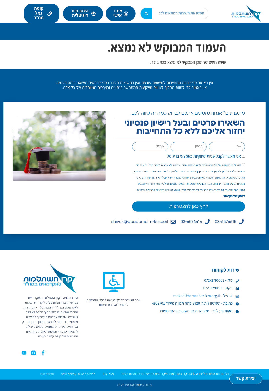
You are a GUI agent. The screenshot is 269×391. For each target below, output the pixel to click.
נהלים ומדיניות (21, 27)
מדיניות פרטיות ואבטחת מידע (78, 374)
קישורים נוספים (129, 32)
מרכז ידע (57, 27)
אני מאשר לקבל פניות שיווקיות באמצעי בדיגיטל (204, 156)
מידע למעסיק (175, 27)
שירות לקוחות (93, 27)
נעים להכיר (251, 27)
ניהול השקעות (135, 27)
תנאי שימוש (47, 374)
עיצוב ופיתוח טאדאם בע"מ (134, 385)
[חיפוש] (146, 13)
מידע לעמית (212, 27)
